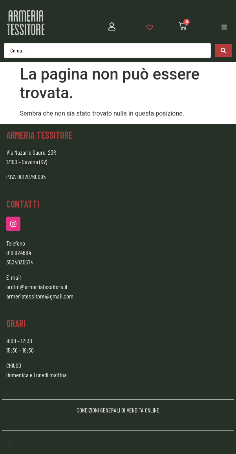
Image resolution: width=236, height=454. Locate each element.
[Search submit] (223, 50)
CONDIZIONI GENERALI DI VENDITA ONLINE (118, 410)
